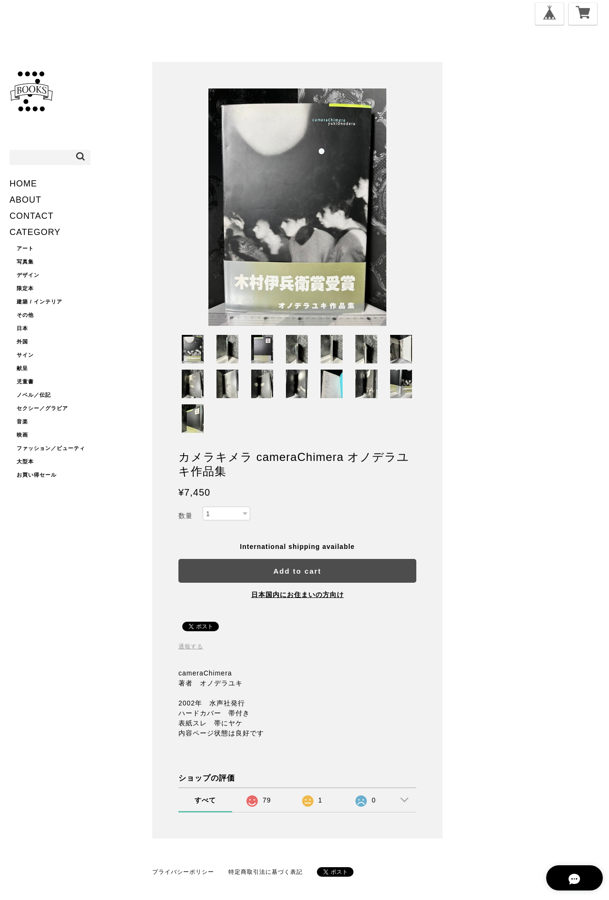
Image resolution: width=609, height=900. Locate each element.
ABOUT (25, 200)
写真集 (25, 261)
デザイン (28, 275)
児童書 (25, 381)
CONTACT (32, 216)
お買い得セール (37, 475)
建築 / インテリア (39, 301)
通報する (190, 646)
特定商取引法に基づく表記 (265, 872)
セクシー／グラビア (42, 408)
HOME (23, 183)
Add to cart (297, 571)
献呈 (22, 368)
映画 (22, 435)
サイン (25, 355)
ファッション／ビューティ (51, 448)
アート (25, 248)
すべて (205, 800)
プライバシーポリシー (183, 872)
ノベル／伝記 (34, 395)
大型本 (25, 461)
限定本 (25, 288)
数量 (185, 515)
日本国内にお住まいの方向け (297, 594)
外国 (22, 341)
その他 (25, 315)
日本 (22, 328)
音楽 (22, 421)
